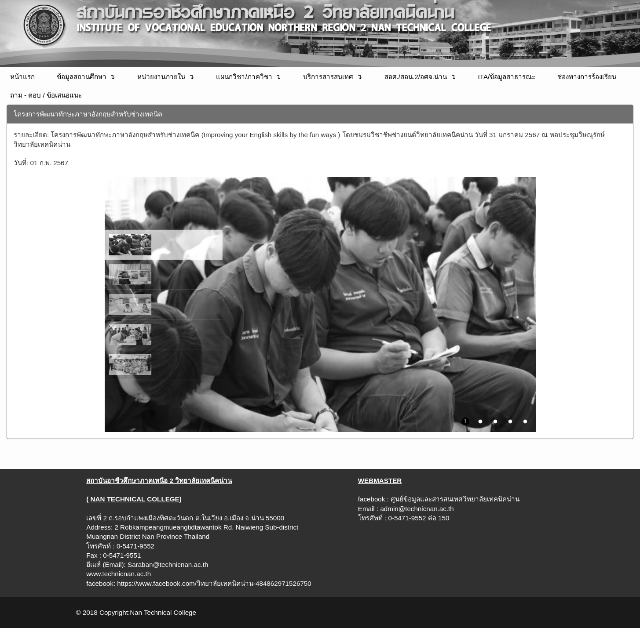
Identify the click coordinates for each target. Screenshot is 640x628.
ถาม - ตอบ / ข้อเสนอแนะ (46, 95)
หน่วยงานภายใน (161, 76)
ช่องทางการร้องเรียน (586, 76)
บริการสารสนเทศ (328, 76)
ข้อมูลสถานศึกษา (81, 76)
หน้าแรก (22, 76)
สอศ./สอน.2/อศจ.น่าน (415, 76)
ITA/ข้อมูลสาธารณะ (507, 76)
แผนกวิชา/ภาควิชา (244, 76)
